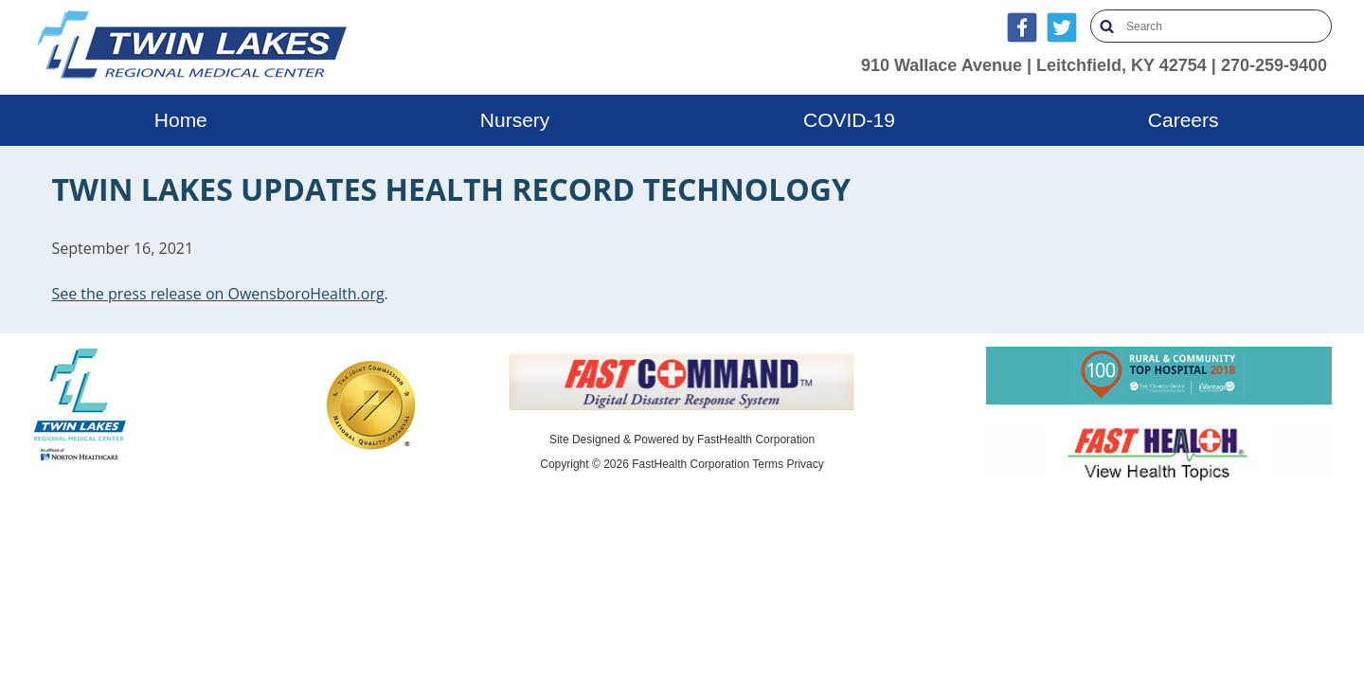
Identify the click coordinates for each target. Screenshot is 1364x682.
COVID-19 (849, 120)
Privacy (804, 464)
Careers (1183, 120)
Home (180, 120)
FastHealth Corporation (756, 439)
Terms (767, 464)
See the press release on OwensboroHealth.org (217, 293)
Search (1107, 26)
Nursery (515, 120)
